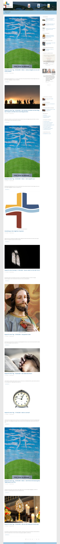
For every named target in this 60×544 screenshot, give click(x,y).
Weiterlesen (7, 122)
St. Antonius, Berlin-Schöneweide (47, 113)
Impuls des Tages (12, 113)
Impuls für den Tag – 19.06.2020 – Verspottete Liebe (18, 334)
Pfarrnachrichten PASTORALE (47, 105)
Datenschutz (51, 0)
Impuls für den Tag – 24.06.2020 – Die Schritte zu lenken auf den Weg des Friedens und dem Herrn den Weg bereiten (22, 111)
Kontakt (54, 0)
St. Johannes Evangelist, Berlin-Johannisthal (48, 114)
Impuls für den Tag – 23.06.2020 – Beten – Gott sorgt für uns (20, 179)
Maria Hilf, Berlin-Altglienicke (46, 116)
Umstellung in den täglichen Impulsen (14, 231)
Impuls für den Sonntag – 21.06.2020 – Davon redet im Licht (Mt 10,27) (22, 270)
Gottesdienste (45, 104)
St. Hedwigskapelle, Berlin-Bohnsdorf (48, 117)
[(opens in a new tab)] (43, 94)
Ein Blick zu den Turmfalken (49, 88)
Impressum (47, 0)
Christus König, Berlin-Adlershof (47, 115)
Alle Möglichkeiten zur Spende (47, 123)
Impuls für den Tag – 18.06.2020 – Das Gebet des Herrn (18, 373)
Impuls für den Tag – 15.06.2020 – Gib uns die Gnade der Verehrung (21, 524)
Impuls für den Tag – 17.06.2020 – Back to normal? (17, 412)
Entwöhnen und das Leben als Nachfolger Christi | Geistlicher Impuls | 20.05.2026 (50, 36)
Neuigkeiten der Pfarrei (46, 106)
